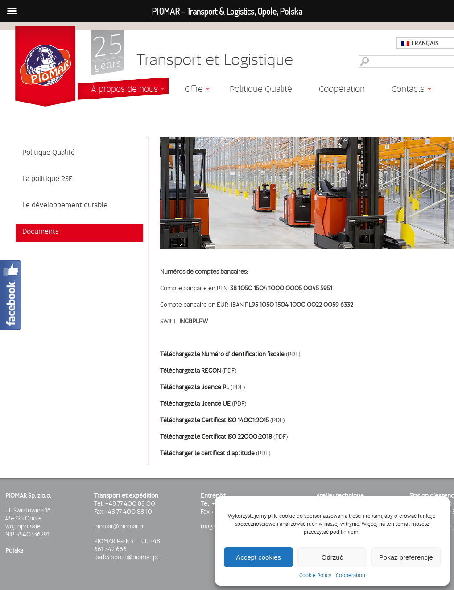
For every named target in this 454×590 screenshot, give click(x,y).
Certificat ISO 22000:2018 (237, 437)
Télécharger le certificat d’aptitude (208, 453)
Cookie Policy (315, 575)
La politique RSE (47, 178)
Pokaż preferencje (406, 557)
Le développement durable (64, 205)
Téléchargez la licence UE (195, 404)
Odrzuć (332, 557)
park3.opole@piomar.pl (126, 557)
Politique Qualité (261, 89)
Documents (40, 231)
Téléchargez (177, 371)
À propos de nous (121, 90)
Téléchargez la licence (191, 387)
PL (226, 387)
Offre (190, 90)
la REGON (207, 371)
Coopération (350, 575)
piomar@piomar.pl (119, 526)
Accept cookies (258, 557)
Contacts (404, 90)
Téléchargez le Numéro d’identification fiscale (222, 354)
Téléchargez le (181, 437)
